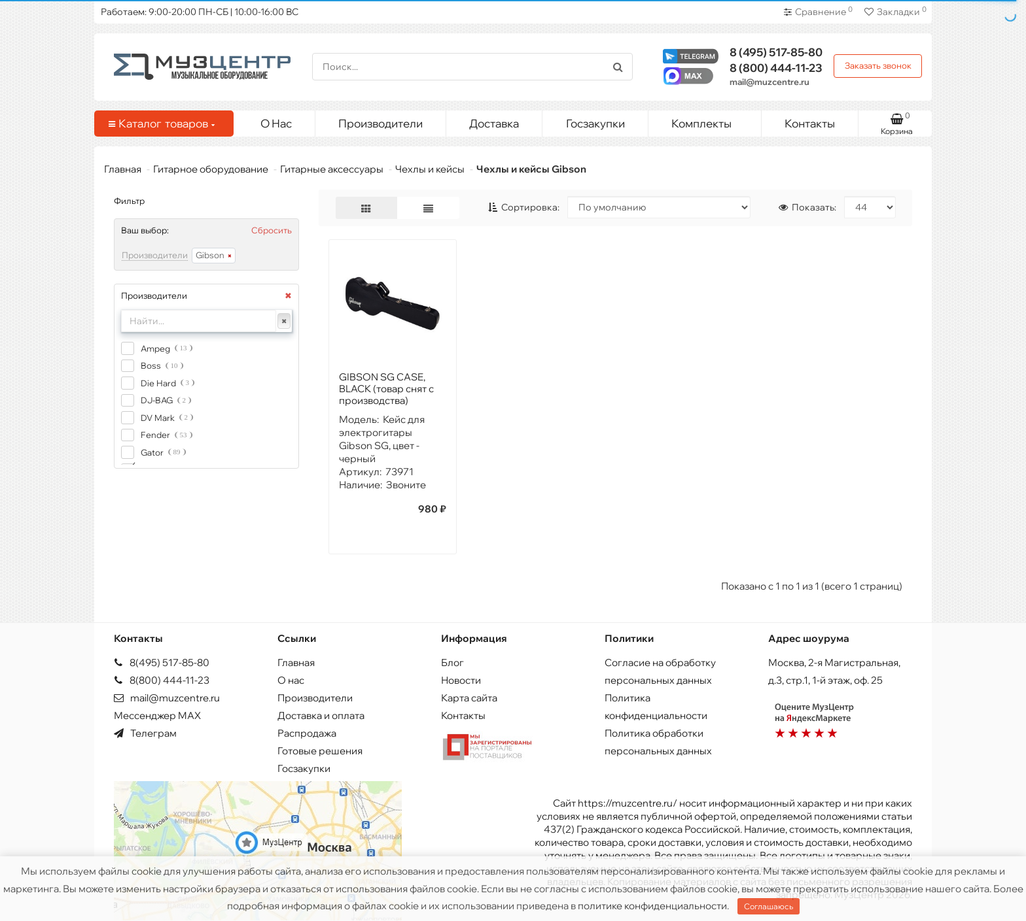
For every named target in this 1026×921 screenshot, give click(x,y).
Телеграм (145, 733)
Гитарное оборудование (210, 169)
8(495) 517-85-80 (161, 662)
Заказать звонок (878, 65)
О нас (290, 680)
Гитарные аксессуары (331, 169)
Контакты (810, 123)
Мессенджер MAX (157, 715)
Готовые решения (320, 751)
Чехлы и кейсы (430, 169)
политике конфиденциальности (652, 905)
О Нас (276, 123)
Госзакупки (595, 123)
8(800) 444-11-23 (161, 680)
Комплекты (711, 120)
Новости (461, 680)
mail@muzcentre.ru (769, 81)
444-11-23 (776, 68)
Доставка (494, 123)
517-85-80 (776, 52)
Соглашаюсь (768, 906)
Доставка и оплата (320, 715)
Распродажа (306, 733)
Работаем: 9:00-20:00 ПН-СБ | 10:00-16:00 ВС (199, 12)
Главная (122, 169)
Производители (380, 123)
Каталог (162, 123)
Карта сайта (469, 698)
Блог (452, 662)
